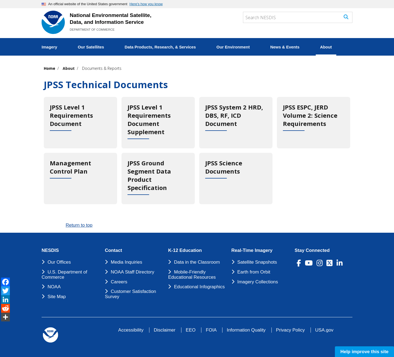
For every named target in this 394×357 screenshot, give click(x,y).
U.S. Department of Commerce (64, 274)
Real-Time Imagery (252, 250)
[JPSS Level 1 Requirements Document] (80, 122)
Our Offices (59, 262)
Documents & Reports (101, 68)
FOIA (211, 330)
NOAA (54, 286)
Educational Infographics (199, 286)
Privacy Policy (290, 330)
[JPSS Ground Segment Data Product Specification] (158, 178)
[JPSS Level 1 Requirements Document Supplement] (158, 122)
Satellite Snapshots (257, 262)
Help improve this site (364, 351)
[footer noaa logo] (50, 335)
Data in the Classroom (197, 262)
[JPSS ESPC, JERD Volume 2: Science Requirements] (313, 122)
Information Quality (246, 330)
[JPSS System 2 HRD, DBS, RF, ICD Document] (236, 122)
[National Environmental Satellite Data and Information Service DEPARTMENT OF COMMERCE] (53, 22)
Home (49, 68)
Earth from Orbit (253, 272)
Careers (119, 281)
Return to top (79, 225)
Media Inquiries (126, 262)
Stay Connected (312, 250)
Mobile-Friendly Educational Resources (192, 274)
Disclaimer (164, 330)
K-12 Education (185, 250)
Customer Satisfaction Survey (130, 294)
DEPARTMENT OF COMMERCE (92, 29)
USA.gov (324, 330)
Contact (113, 250)
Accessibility (130, 330)
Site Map (57, 296)
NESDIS (50, 250)
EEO (191, 330)
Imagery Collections (257, 281)
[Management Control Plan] (80, 178)
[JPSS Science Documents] (236, 178)
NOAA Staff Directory (132, 272)
